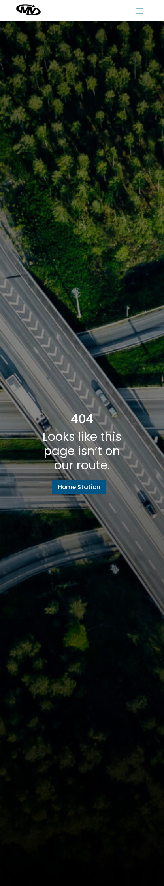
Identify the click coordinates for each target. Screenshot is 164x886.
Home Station (79, 487)
